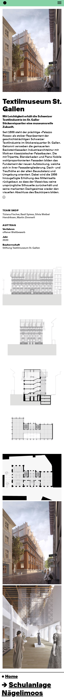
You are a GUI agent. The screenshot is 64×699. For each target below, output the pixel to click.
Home (11, 676)
